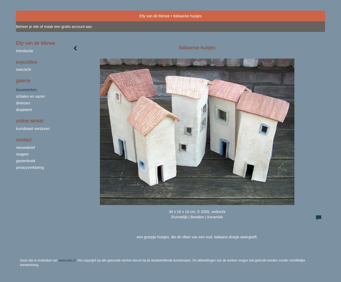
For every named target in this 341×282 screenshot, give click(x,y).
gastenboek (25, 161)
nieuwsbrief (25, 147)
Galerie (23, 80)
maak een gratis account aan (68, 26)
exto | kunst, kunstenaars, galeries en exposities (31, 16)
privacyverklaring (30, 167)
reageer (22, 154)
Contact (23, 139)
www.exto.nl (67, 260)
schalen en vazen (30, 96)
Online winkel (29, 121)
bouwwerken (26, 90)
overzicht (23, 69)
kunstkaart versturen (33, 128)
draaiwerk (24, 110)
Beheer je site (27, 26)
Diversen (23, 103)
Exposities (26, 62)
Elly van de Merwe (154, 16)
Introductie (24, 51)
